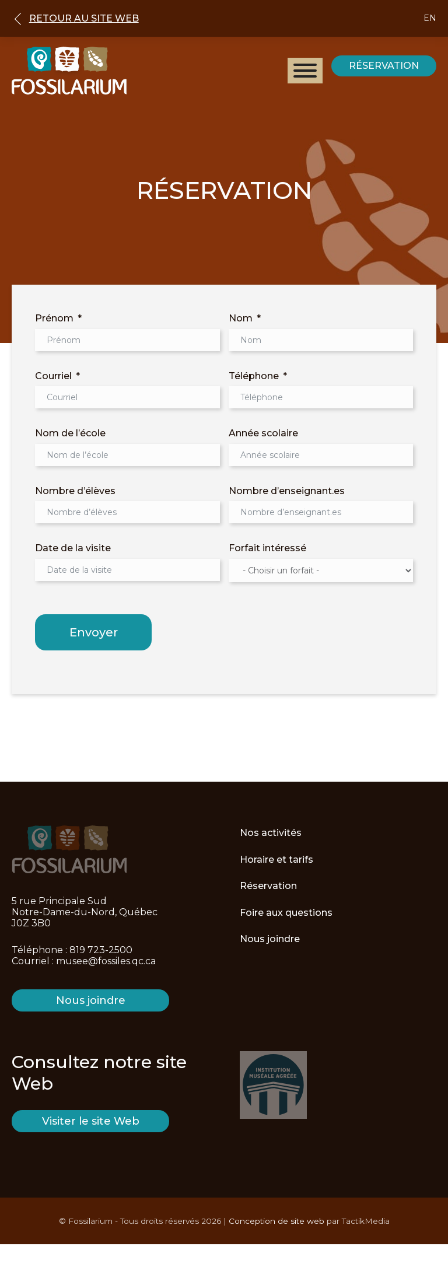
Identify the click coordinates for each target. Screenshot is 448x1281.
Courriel (53, 376)
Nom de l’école (70, 433)
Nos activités (271, 832)
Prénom (54, 318)
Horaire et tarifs (276, 859)
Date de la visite (73, 548)
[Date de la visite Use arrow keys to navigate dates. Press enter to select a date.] (127, 570)
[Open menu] (305, 70)
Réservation (268, 885)
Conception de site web (276, 1221)
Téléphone (254, 376)
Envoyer (93, 632)
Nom (241, 318)
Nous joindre (270, 938)
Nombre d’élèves (75, 490)
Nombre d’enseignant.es (287, 490)
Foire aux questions (286, 912)
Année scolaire (263, 433)
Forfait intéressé (267, 548)
